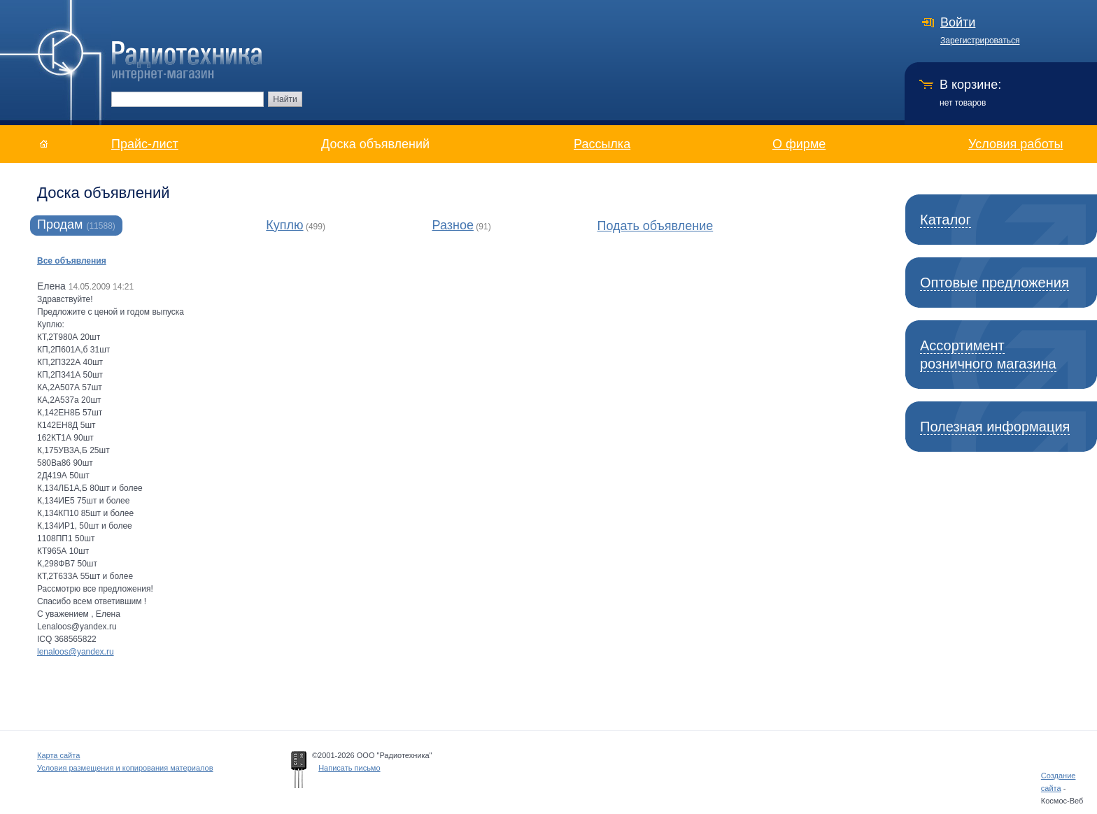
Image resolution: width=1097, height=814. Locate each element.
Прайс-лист (144, 144)
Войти (957, 22)
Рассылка (602, 144)
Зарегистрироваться (979, 40)
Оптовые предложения (994, 282)
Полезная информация (995, 426)
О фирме (799, 144)
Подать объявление (655, 226)
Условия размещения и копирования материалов (125, 768)
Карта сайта (58, 755)
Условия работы (1015, 144)
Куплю (284, 225)
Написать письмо (349, 768)
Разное (453, 225)
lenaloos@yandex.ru (75, 652)
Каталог (945, 219)
